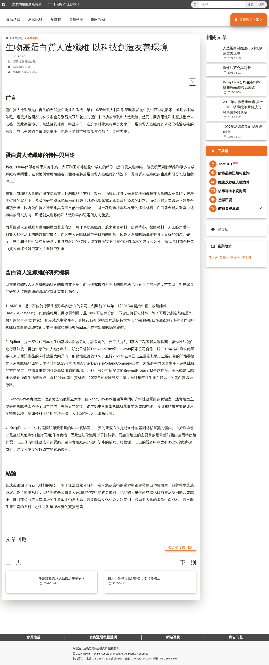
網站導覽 (173, 637)
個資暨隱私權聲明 (103, 637)
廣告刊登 (236, 637)
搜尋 (250, 4)
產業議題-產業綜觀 (24, 61)
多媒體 (55, 20)
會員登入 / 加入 (249, 20)
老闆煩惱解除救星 (26, 4)
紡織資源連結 (224, 208)
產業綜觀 (32, 38)
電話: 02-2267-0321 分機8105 (104, 658)
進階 (261, 4)
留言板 (218, 229)
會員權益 (33, 637)
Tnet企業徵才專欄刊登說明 (230, 258)
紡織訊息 (35, 20)
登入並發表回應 (180, 548)
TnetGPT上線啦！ (64, 4)
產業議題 (17, 38)
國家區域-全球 (21, 67)
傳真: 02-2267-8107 (165, 658)
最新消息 (13, 20)
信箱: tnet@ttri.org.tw (138, 658)
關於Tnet (98, 20)
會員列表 (76, 20)
